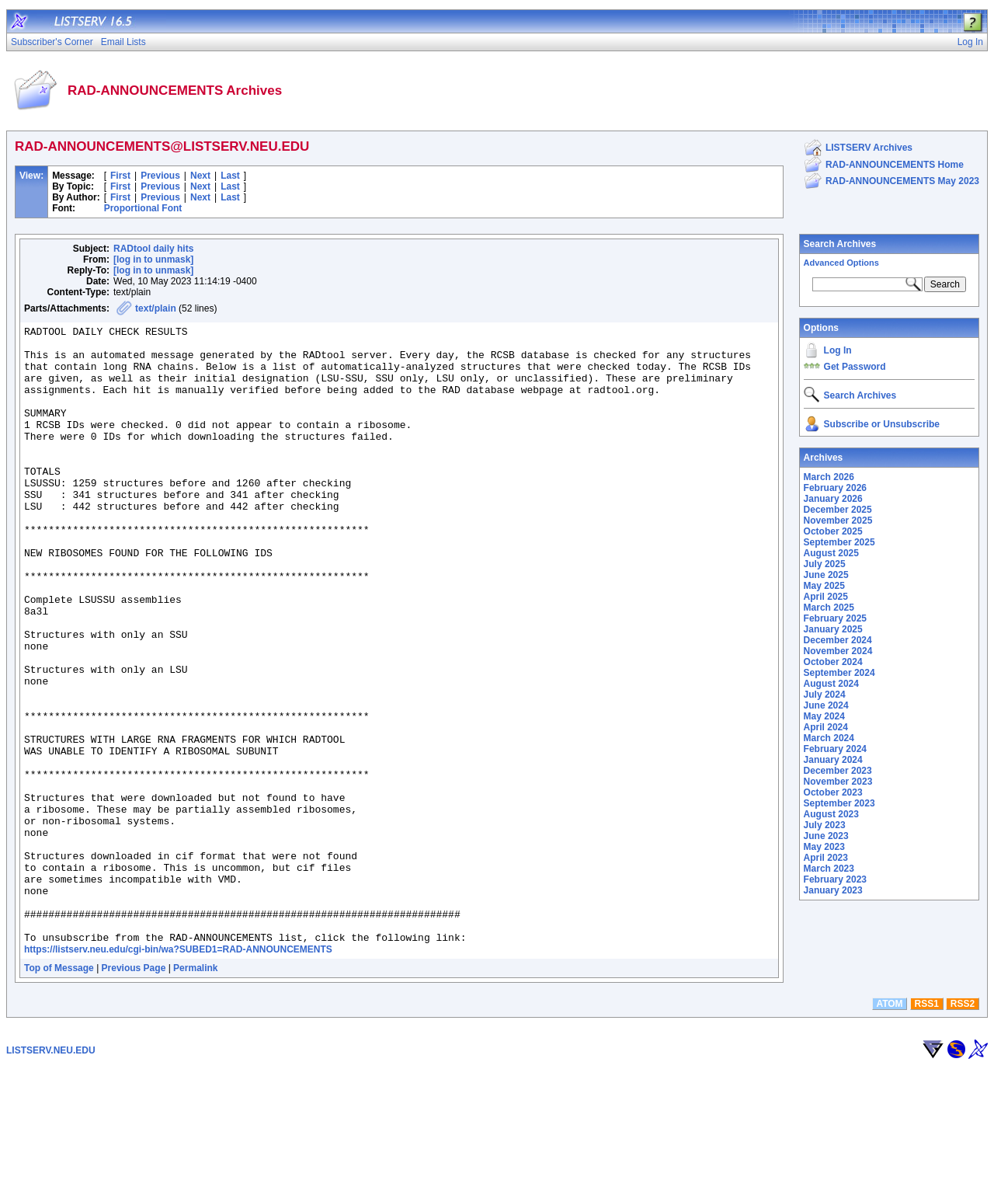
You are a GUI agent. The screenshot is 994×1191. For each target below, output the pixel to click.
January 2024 (833, 759)
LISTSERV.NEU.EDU (51, 1173)
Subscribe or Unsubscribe (882, 424)
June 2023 (826, 836)
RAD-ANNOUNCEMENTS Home (894, 164)
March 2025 (829, 607)
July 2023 (825, 825)
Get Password (855, 366)
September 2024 (839, 672)
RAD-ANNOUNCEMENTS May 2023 (902, 181)
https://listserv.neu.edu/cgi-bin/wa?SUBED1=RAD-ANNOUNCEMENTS (178, 1072)
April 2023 (826, 857)
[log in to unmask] (153, 259)
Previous (160, 175)
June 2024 (826, 705)
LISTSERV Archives (868, 147)
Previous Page (134, 1091)
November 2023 (838, 781)
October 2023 (833, 792)
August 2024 (831, 683)
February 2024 (835, 749)
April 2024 (826, 727)
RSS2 (963, 1127)
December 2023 (838, 770)
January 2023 (833, 890)
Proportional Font (143, 208)
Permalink (195, 1091)
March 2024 (829, 738)
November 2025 (838, 520)
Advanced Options (841, 262)
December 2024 (838, 640)
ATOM (889, 1127)
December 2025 (838, 509)
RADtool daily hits (153, 248)
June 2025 (826, 574)
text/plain (155, 308)
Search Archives (840, 244)
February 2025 (835, 618)
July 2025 (825, 564)
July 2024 (825, 694)
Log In (838, 350)
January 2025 (833, 629)
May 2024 (824, 716)
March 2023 (829, 868)
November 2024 (838, 651)
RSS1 (927, 1127)
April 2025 (826, 596)
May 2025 (824, 585)
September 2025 (839, 542)
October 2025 (833, 531)
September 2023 (839, 803)
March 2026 (829, 477)
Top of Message (59, 1091)
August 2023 (831, 814)
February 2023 (835, 879)
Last (230, 175)
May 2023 (824, 846)
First (120, 175)
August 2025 (831, 553)
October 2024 (833, 661)
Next (200, 175)
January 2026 (833, 498)
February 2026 (835, 487)
